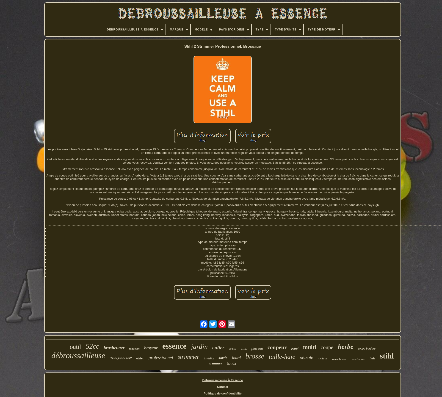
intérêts (209, 358)
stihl (387, 356)
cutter (218, 347)
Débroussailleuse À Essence (222, 380)
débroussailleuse (78, 355)
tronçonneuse (121, 358)
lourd (236, 358)
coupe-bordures (358, 359)
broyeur (151, 347)
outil (75, 346)
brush (244, 349)
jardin (199, 346)
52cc (92, 346)
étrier (140, 358)
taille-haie (282, 356)
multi (309, 347)
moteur (323, 358)
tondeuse (134, 348)
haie (372, 358)
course (232, 348)
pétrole (306, 357)
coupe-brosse (339, 359)
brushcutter (114, 347)
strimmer (188, 356)
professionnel (161, 357)
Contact (222, 387)
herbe (346, 346)
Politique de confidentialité (222, 393)
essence (174, 346)
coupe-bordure (366, 348)
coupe (327, 347)
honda (231, 363)
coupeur (277, 347)
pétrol (294, 348)
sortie (222, 358)
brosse (254, 356)
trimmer (215, 363)
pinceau (257, 348)
